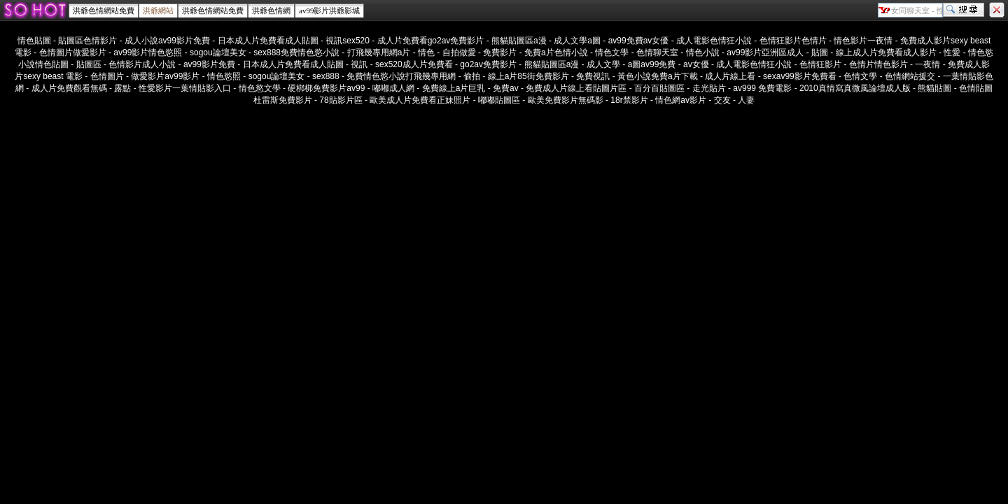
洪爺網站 (158, 10)
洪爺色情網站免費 (103, 10)
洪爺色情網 (271, 10)
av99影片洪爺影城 (329, 10)
